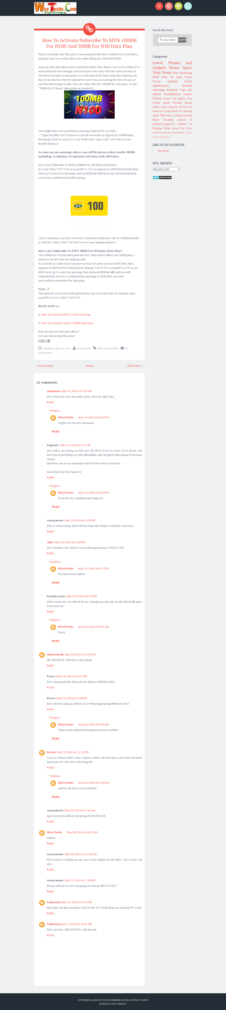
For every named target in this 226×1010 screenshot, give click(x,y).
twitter (169, 115)
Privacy (122, 1003)
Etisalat (187, 85)
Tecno (157, 81)
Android (172, 81)
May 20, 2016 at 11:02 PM (80, 854)
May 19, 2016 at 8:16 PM (93, 417)
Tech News (162, 72)
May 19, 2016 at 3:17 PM (75, 445)
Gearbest (157, 132)
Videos (157, 98)
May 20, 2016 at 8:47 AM (93, 626)
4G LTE (183, 106)
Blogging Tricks (161, 128)
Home (90, 366)
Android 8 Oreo (164, 137)
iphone (181, 98)
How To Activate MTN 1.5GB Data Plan (66, 314)
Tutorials (177, 102)
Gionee (167, 98)
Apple (156, 115)
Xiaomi (188, 102)
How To (167, 77)
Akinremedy (55, 654)
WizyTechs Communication (112, 1000)
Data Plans (105, 348)
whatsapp (159, 90)
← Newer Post (44, 366)
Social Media (171, 111)
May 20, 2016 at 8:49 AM (93, 724)
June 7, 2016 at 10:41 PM (76, 924)
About (144, 1000)
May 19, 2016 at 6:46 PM (70, 542)
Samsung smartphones (173, 132)
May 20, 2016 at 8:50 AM (93, 782)
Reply (50, 402)
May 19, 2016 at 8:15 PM (93, 492)
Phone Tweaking (163, 119)
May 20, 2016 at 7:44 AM (79, 810)
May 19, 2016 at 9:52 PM (80, 654)
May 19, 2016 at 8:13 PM (81, 596)
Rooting (187, 111)
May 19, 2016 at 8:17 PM (93, 568)
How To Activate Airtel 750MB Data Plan (67, 323)
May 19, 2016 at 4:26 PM (79, 520)
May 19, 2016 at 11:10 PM (73, 752)
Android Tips (178, 128)
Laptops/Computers (163, 123)
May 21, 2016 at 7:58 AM (79, 880)
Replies (55, 410)
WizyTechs (84, 348)
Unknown (53, 902)
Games (187, 94)
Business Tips (176, 90)
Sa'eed (51, 752)
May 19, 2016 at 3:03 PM (76, 391)
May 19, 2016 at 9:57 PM (71, 676)
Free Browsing (182, 73)
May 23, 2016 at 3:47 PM (76, 902)
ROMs (189, 128)
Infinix (166, 102)
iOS (174, 98)
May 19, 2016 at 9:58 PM (71, 698)
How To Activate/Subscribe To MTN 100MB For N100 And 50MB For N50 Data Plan (89, 43)
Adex (50, 542)
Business (173, 106)
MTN (115, 348)
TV (180, 111)
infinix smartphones (167, 94)
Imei (189, 115)
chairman (53, 391)
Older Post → (135, 366)
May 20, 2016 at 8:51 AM (82, 832)
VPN (162, 115)
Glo (190, 90)
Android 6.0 (180, 115)
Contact (135, 1000)
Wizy (113, 1003)
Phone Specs (180, 67)
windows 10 (184, 123)
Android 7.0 (184, 119)
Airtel (188, 81)
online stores (160, 106)
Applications (161, 85)
